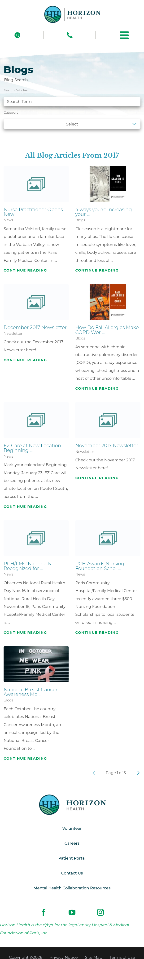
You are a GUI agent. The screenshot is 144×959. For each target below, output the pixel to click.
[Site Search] (17, 35)
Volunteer (72, 828)
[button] (124, 35)
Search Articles (15, 90)
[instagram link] (100, 913)
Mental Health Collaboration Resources (72, 888)
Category (11, 112)
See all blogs (20, 136)
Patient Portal (72, 858)
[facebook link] (43, 913)
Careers (71, 843)
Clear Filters (124, 136)
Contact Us (72, 873)
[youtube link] (72, 913)
